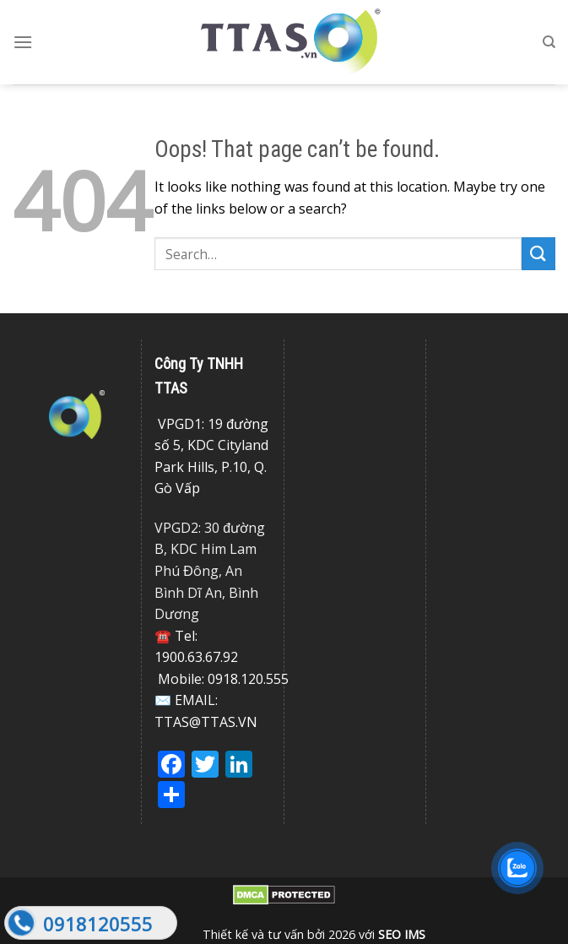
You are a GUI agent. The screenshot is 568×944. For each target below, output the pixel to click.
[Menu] (23, 41)
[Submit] (538, 253)
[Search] (549, 42)
